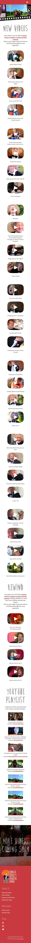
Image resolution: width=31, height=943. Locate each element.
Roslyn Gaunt (6, 910)
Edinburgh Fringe (7, 900)
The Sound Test (18, 740)
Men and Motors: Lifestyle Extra (18, 756)
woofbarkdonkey (18, 771)
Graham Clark (6, 912)
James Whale (6, 895)
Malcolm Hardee (6, 892)
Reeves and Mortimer (8, 897)
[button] (25, 2)
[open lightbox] (15, 56)
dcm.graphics (20, 939)
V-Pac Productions (18, 724)
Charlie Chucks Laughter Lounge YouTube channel (15, 37)
